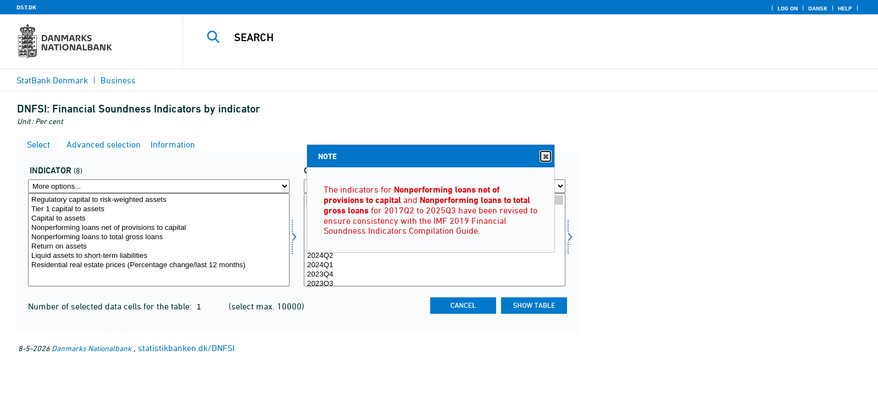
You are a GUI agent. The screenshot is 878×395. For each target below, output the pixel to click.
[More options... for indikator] (159, 186)
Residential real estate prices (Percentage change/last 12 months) (158, 265)
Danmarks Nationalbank (91, 348)
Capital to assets (158, 218)
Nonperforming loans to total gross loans (158, 237)
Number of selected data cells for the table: (111, 306)
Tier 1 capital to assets (158, 209)
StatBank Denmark (52, 80)
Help (845, 8)
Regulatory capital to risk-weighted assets (158, 200)
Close (545, 156)
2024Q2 (434, 256)
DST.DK (26, 7)
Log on (787, 8)
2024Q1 (434, 265)
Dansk (817, 8)
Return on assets (158, 246)
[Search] (504, 37)
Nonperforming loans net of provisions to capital (158, 228)
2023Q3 (434, 284)
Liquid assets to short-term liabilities (158, 256)
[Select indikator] (159, 239)
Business (118, 80)
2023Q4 (434, 274)
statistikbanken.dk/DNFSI (186, 348)
